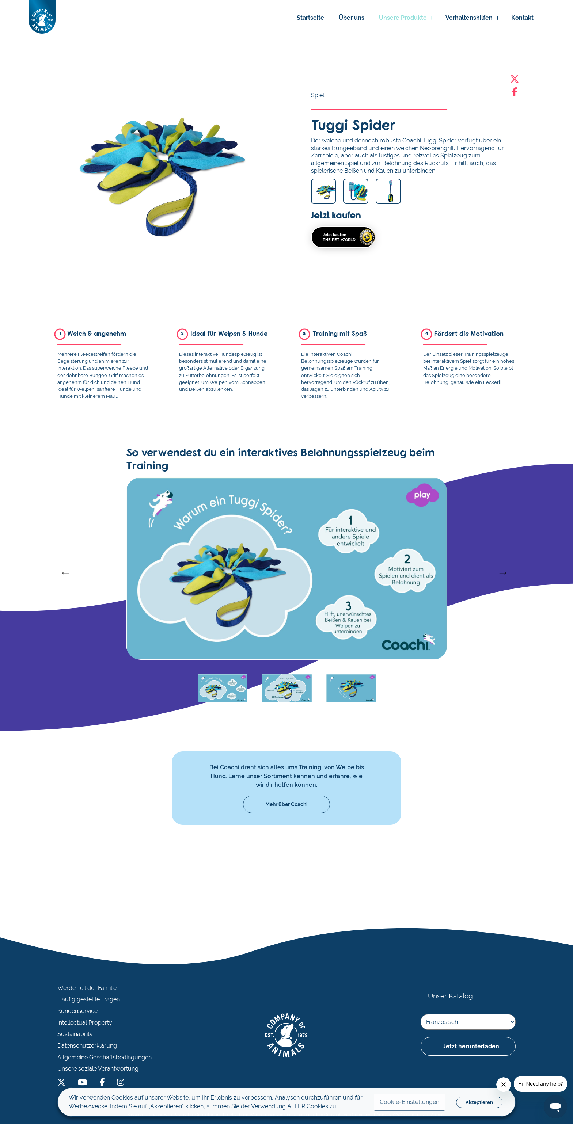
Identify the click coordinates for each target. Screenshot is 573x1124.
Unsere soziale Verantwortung (97, 1069)
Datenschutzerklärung (87, 1046)
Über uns (351, 17)
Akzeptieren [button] (479, 1102)
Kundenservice (77, 1011)
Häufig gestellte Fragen (88, 999)
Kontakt (522, 17)
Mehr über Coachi (286, 804)
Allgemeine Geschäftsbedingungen (104, 1057)
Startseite (310, 17)
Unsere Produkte (403, 17)
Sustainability (75, 1034)
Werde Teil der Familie (87, 988)
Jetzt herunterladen (471, 1046)
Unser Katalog (450, 996)
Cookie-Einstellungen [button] (409, 1101)
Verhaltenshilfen (469, 17)
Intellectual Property (84, 1023)
